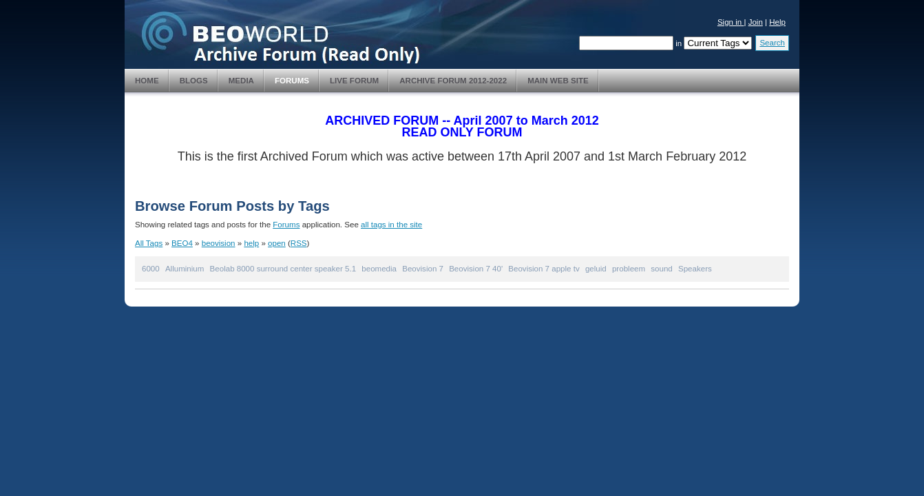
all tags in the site (391, 224)
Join (755, 22)
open (277, 243)
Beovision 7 (422, 269)
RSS (299, 243)
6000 (151, 269)
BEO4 (182, 243)
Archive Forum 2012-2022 (453, 80)
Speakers (695, 269)
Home (147, 80)
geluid (596, 269)
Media (241, 80)
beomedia (379, 269)
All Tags (148, 243)
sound (661, 269)
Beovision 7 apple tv (543, 269)
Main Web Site (558, 80)
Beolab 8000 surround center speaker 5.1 (283, 269)
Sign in (730, 22)
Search (772, 43)
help (251, 243)
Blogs (194, 80)
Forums (292, 80)
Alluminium (184, 269)
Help (777, 22)
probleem (628, 269)
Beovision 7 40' (476, 269)
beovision (218, 243)
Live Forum (354, 80)
